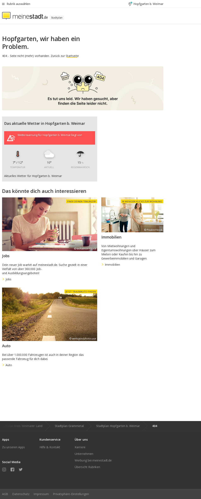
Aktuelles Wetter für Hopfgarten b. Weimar (33, 176)
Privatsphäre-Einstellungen (71, 494)
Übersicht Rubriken (87, 467)
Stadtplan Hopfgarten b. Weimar (118, 426)
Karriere (80, 447)
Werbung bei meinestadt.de (93, 460)
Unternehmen (84, 454)
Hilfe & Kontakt (49, 447)
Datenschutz (20, 494)
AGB (5, 494)
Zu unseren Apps (13, 447)
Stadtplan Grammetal (69, 426)
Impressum (41, 494)
